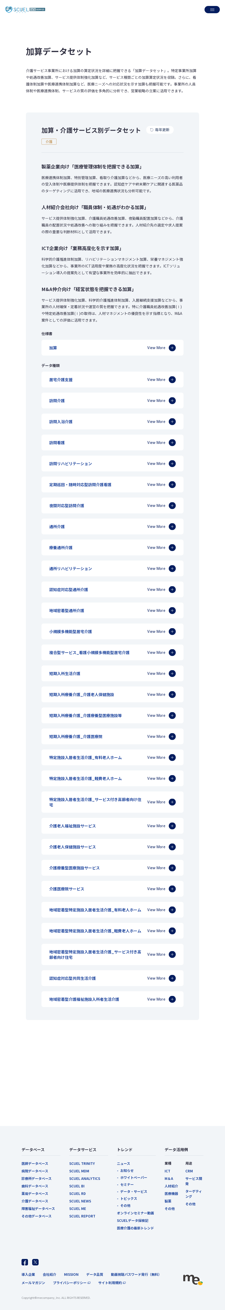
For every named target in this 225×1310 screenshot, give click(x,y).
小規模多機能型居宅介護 (70, 631)
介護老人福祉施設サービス (72, 826)
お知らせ (127, 1170)
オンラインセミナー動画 (135, 1212)
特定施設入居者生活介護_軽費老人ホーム (85, 778)
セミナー (127, 1184)
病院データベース (35, 1171)
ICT (167, 1171)
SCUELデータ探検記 (132, 1220)
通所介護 (57, 526)
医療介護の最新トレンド (135, 1228)
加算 (53, 347)
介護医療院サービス (66, 888)
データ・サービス (133, 1191)
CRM (189, 1171)
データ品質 (94, 1274)
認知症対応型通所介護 (68, 589)
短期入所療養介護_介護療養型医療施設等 (85, 715)
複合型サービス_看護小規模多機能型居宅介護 (89, 652)
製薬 (168, 1201)
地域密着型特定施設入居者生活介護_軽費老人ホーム (95, 930)
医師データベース (35, 1163)
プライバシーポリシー (70, 1282)
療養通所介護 (61, 547)
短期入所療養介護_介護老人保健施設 (81, 694)
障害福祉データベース (38, 1208)
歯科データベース (35, 1186)
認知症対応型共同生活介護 (72, 978)
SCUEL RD (77, 1193)
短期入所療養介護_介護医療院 (75, 736)
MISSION (71, 1274)
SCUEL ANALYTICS (84, 1178)
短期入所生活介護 (64, 673)
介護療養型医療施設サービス (74, 867)
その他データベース (37, 1216)
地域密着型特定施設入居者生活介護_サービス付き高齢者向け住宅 (95, 954)
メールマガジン (33, 1282)
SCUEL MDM (79, 1171)
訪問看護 (57, 442)
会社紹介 (49, 1274)
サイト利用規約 (110, 1282)
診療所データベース (37, 1178)
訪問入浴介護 (61, 421)
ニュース (123, 1163)
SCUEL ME (77, 1208)
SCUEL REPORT (82, 1216)
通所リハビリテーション (70, 568)
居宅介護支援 (61, 379)
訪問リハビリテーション (70, 463)
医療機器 (171, 1193)
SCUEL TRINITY (82, 1163)
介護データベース (35, 1201)
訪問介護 (57, 400)
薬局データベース (35, 1193)
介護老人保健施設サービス (72, 846)
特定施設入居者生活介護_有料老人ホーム (85, 757)
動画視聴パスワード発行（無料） (136, 1274)
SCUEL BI (77, 1186)
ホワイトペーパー (133, 1177)
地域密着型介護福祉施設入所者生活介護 (84, 999)
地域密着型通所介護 (66, 610)
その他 (125, 1205)
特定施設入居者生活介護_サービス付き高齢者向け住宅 (95, 802)
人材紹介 (171, 1186)
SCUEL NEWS (80, 1201)
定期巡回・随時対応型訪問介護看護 (80, 484)
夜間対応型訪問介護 (66, 505)
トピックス (128, 1198)
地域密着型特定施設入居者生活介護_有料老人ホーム (95, 909)
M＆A (169, 1178)
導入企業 (28, 1274)
